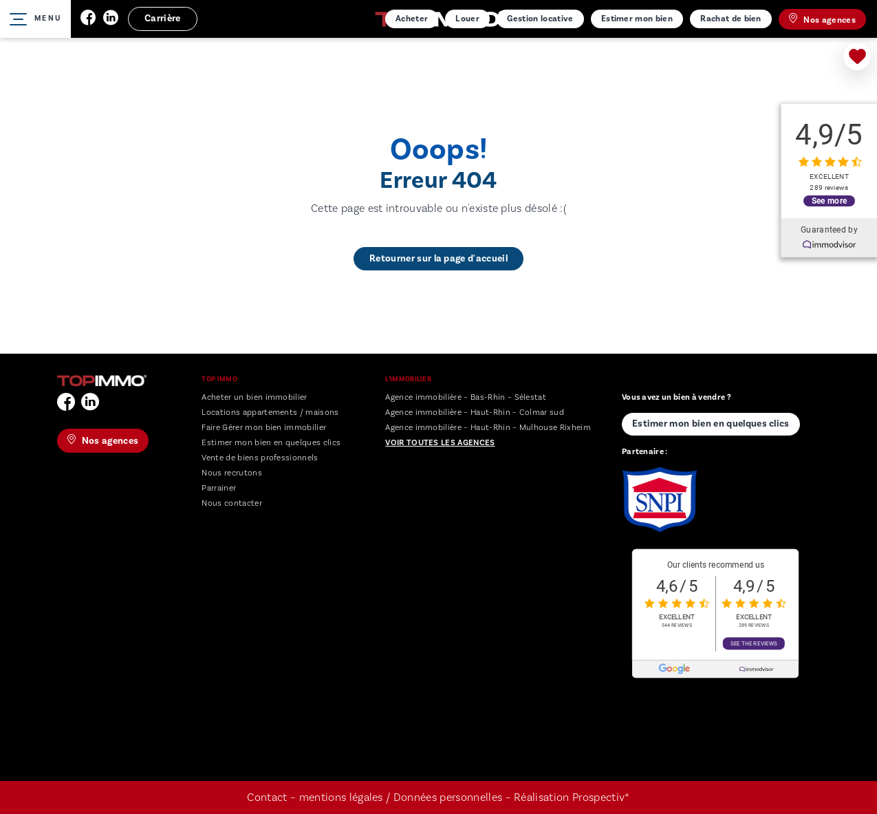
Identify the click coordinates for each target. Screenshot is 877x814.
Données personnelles (449, 797)
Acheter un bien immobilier (254, 397)
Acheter (412, 18)
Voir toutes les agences (440, 443)
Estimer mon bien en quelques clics (271, 443)
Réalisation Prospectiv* (571, 797)
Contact (267, 797)
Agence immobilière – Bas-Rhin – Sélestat (465, 397)
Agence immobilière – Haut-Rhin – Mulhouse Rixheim (488, 427)
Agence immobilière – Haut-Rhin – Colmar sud (474, 412)
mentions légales (341, 797)
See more (829, 201)
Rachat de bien (730, 18)
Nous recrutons (231, 473)
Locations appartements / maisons (270, 412)
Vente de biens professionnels (260, 458)
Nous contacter (231, 503)
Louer (467, 18)
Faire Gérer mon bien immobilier (264, 427)
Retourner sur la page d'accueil (438, 259)
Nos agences (822, 19)
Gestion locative (540, 18)
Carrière (162, 18)
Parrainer (219, 488)
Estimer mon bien (637, 18)
